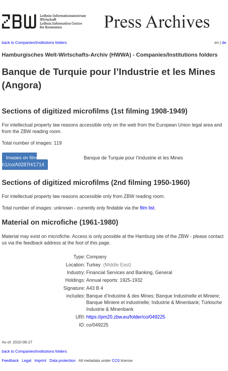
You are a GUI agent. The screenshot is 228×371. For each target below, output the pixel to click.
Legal (26, 360)
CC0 (116, 360)
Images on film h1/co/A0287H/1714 (23, 161)
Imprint (40, 360)
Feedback (10, 360)
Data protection (63, 360)
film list (147, 207)
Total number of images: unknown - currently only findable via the (71, 207)
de (224, 42)
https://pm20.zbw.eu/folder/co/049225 (125, 316)
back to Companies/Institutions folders (34, 42)
